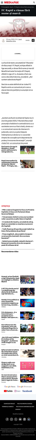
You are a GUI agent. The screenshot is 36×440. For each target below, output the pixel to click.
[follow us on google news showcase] (24, 387)
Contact (18, 409)
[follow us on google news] (9, 387)
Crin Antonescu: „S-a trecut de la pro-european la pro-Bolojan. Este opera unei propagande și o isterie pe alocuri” (10, 314)
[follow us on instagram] (17, 391)
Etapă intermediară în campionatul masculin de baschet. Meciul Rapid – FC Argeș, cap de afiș (10, 163)
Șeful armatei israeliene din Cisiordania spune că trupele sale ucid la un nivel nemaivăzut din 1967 (10, 352)
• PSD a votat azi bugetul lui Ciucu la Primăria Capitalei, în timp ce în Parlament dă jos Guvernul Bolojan (17, 212)
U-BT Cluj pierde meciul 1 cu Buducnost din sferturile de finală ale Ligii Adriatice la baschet (10, 291)
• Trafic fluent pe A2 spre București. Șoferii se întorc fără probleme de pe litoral (17, 230)
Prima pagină (5, 7)
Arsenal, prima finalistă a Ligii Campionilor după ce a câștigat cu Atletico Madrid (10, 279)
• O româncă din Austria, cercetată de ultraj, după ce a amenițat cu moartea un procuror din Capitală (17, 224)
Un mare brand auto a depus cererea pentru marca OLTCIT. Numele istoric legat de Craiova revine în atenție (9, 377)
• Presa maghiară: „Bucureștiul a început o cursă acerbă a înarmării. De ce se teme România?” (16, 236)
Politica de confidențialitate (25, 406)
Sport (11, 7)
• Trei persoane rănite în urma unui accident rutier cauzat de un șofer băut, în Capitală (17, 218)
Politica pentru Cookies (24, 403)
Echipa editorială (9, 403)
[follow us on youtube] (8, 391)
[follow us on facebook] (27, 391)
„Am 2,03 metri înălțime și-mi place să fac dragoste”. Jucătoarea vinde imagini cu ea (10, 340)
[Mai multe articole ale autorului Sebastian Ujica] (3, 40)
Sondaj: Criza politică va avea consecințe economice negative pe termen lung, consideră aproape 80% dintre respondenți (10, 302)
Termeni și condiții (8, 406)
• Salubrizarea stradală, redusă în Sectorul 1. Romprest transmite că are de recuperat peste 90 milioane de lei (17, 243)
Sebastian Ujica (11, 41)
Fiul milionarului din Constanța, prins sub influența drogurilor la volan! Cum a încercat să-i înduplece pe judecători (9, 327)
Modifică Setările (18, 414)
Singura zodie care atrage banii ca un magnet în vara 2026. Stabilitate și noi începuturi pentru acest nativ (10, 365)
